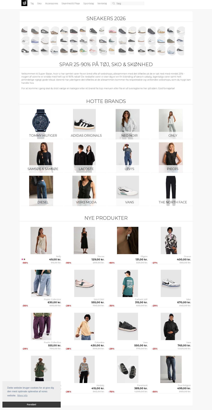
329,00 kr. (142, 262)
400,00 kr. (184, 259)
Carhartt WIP (141, 299)
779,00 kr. (142, 348)
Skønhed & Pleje (71, 3)
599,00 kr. (98, 348)
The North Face (173, 202)
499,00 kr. (184, 388)
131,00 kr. (142, 259)
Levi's (129, 169)
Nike (188, 299)
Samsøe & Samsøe (43, 169)
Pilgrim (144, 256)
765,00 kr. (184, 345)
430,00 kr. (97, 345)
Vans (129, 202)
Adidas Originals (86, 135)
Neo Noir (129, 135)
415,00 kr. (98, 388)
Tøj (32, 3)
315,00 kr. (141, 302)
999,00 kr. (185, 391)
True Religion (184, 385)
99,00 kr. (56, 262)
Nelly (58, 256)
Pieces (172, 169)
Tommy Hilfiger (43, 135)
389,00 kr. (141, 388)
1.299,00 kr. (141, 391)
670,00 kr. (184, 302)
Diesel (43, 202)
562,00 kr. (98, 391)
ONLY (172, 135)
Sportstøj (88, 3)
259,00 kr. (98, 262)
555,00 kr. (185, 262)
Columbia (99, 342)
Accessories (52, 3)
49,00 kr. (55, 259)
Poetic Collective (52, 299)
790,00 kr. (98, 305)
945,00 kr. (185, 305)
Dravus (187, 256)
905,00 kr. (55, 305)
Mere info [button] (22, 395)
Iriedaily (100, 385)
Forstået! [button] (31, 404)
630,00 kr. (54, 302)
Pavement (142, 385)
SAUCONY (99, 299)
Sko (39, 3)
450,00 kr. (142, 305)
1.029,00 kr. (184, 348)
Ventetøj (102, 3)
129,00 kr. (98, 259)
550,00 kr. (141, 345)
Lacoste (86, 169)
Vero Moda (86, 202)
